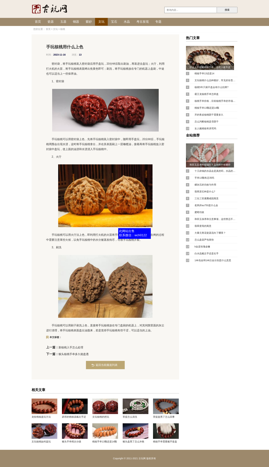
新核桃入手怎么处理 (71, 347)
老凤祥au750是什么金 (206, 205)
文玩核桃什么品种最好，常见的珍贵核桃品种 (216, 80)
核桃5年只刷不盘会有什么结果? (212, 87)
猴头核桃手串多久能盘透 (74, 354)
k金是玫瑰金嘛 (202, 246)
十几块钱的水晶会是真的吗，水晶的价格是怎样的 (216, 171)
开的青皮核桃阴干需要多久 (209, 114)
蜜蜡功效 (199, 212)
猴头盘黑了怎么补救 (133, 441)
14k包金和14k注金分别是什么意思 (213, 260)
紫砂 (89, 21)
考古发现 (142, 21)
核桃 (62, 29)
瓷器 (51, 21)
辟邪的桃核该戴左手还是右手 (74, 416)
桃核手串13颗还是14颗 (104, 441)
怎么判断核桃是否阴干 (207, 121)
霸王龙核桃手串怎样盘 (207, 94)
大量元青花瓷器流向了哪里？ (210, 232)
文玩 (101, 21)
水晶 (127, 21)
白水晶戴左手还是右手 (207, 253)
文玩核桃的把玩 (100, 416)
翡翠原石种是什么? (205, 191)
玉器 (63, 21)
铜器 (76, 21)
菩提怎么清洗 (130, 416)
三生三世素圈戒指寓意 (207, 198)
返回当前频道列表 (107, 364)
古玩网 (142, 458)
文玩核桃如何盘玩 (41, 441)
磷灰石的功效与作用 (205, 184)
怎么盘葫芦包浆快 (204, 239)
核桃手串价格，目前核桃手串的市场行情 (216, 101)
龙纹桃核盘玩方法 (41, 416)
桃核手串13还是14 (204, 73)
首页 (38, 21)
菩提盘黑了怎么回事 (164, 416)
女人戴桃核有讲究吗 (205, 128)
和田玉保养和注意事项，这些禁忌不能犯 (216, 219)
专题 (158, 21)
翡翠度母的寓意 (203, 226)
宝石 (114, 21)
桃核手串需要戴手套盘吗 (165, 441)
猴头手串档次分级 (71, 441)
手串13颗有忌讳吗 (204, 177)
